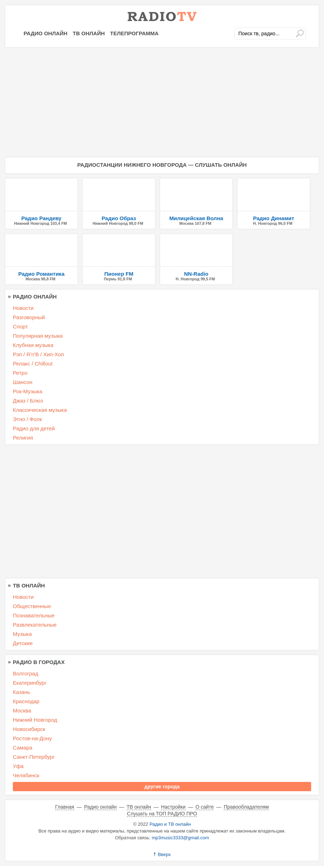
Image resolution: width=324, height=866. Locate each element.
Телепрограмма (134, 33)
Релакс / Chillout (32, 364)
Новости (23, 308)
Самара (22, 748)
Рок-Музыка (27, 391)
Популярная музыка (37, 336)
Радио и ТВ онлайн (170, 824)
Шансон (22, 382)
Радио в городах (39, 662)
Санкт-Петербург (34, 757)
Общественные (32, 606)
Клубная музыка (33, 345)
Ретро (20, 373)
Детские (23, 643)
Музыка (22, 634)
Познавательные (34, 615)
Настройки (173, 807)
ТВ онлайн (89, 33)
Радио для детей (34, 428)
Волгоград (25, 673)
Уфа (18, 766)
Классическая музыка (40, 410)
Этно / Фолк (27, 419)
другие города (162, 786)
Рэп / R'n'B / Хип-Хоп (38, 354)
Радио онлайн (45, 33)
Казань (21, 692)
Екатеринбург (29, 683)
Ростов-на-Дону (32, 738)
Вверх (164, 854)
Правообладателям (246, 807)
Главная (64, 807)
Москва (22, 710)
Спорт (20, 326)
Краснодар (26, 701)
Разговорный (29, 317)
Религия (23, 438)
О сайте (205, 807)
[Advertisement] (162, 102)
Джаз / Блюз (28, 401)
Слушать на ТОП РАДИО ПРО (162, 813)
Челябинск (26, 775)
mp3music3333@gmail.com (180, 837)
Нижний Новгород (35, 720)
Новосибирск (29, 729)
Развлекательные (35, 625)
